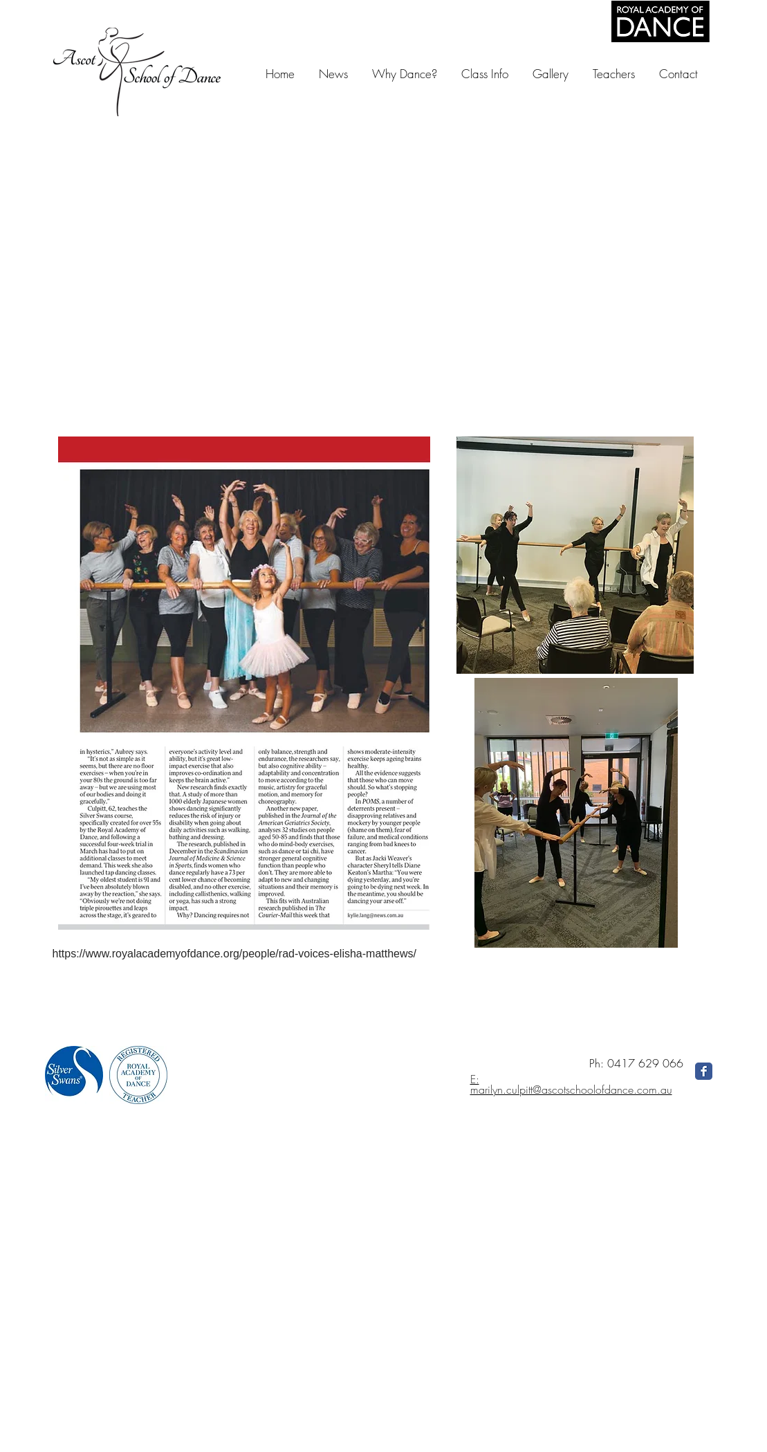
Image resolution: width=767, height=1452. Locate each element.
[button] (550, 73)
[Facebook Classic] (703, 1071)
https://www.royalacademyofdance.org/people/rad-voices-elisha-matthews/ (234, 953)
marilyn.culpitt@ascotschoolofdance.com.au (571, 1089)
